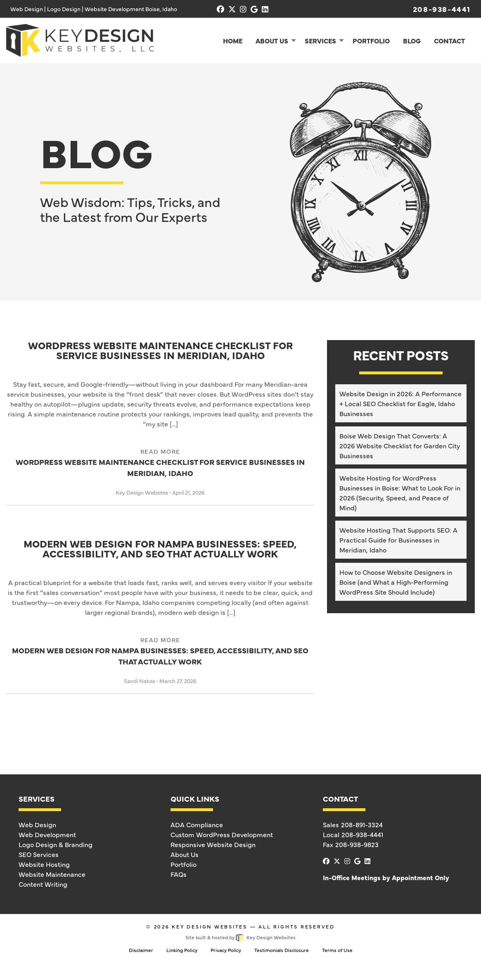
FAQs (179, 873)
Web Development (47, 834)
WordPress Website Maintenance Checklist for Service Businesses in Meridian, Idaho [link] (160, 462)
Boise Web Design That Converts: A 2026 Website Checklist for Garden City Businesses (399, 445)
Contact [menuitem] (449, 40)
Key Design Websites (209, 926)
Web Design (37, 824)
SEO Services (39, 854)
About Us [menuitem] (272, 40)
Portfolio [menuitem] (371, 40)
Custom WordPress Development (222, 834)
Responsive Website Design (213, 844)
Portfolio (184, 864)
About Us (185, 854)
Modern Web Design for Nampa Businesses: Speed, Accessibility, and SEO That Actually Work (160, 549)
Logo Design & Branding (55, 844)
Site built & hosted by (240, 937)
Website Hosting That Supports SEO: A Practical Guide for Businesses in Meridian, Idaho (398, 539)
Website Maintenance (52, 873)
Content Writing (43, 883)
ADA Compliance (197, 824)
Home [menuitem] (232, 40)
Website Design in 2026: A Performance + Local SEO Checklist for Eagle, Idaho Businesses (400, 403)
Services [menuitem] (320, 40)
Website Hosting (44, 864)
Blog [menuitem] (412, 40)
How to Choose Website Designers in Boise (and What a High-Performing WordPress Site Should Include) (395, 581)
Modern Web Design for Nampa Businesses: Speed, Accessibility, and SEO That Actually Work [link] (160, 651)
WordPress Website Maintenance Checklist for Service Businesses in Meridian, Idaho (160, 351)
